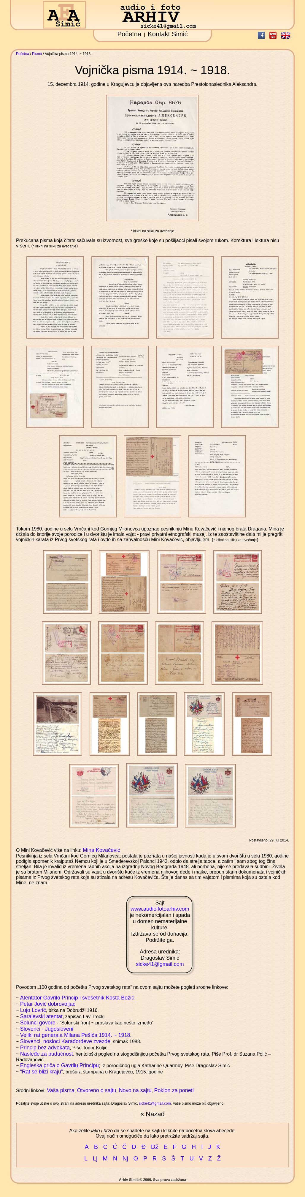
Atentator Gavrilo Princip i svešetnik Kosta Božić (77, 998)
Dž (154, 1147)
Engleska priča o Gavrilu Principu (59, 1065)
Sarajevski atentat (41, 1016)
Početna (129, 34)
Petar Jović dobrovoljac (47, 1004)
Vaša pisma (60, 1090)
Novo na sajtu (135, 1090)
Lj (95, 1158)
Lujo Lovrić (33, 1010)
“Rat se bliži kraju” (41, 1072)
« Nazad (152, 1114)
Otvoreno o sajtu (96, 1090)
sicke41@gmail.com (160, 964)
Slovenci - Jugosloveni (46, 1029)
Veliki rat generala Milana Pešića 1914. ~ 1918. (76, 1035)
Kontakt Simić (168, 34)
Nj (125, 1158)
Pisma (37, 54)
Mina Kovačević (101, 850)
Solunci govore (37, 1023)
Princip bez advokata (45, 1048)
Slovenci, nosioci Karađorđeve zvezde (65, 1041)
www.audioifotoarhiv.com (160, 909)
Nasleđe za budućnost (46, 1054)
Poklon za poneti (174, 1090)
